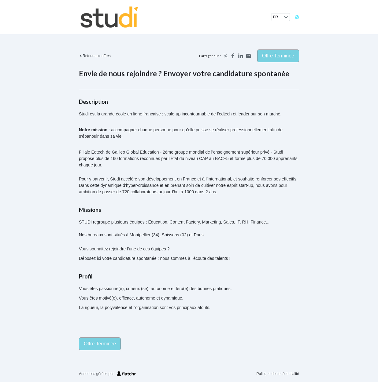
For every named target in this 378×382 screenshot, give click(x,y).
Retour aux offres (95, 56)
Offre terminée (278, 55)
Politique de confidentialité (278, 374)
